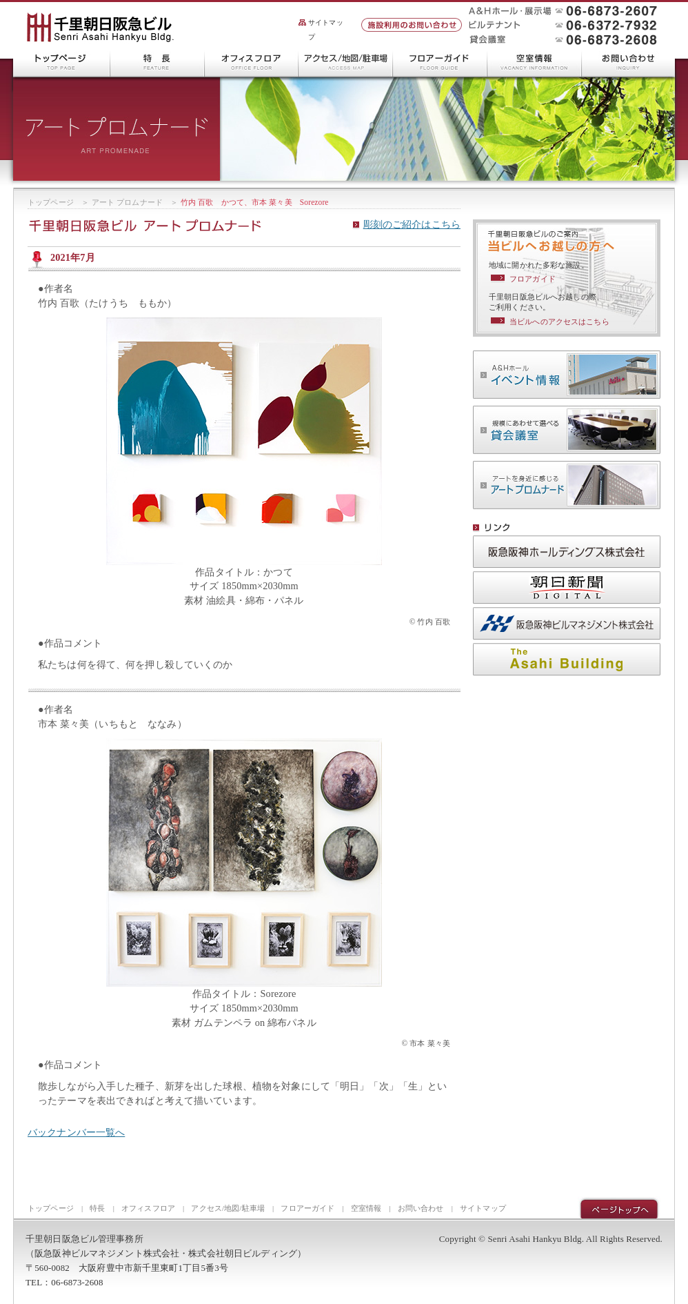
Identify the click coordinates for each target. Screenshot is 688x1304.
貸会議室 (566, 430)
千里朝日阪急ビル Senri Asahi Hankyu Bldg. (100, 28)
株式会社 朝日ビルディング (566, 659)
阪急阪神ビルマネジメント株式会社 (566, 623)
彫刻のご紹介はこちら (412, 224)
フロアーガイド (440, 61)
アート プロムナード (127, 202)
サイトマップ (325, 30)
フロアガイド (532, 279)
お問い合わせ (628, 61)
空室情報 (534, 61)
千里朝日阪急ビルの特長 (157, 61)
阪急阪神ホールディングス (566, 551)
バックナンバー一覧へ (76, 1132)
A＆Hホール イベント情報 (566, 374)
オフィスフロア (252, 61)
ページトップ (619, 1207)
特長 (97, 1208)
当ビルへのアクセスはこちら (559, 321)
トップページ (51, 202)
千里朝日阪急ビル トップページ (61, 61)
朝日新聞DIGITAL (566, 587)
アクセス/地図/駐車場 (346, 61)
